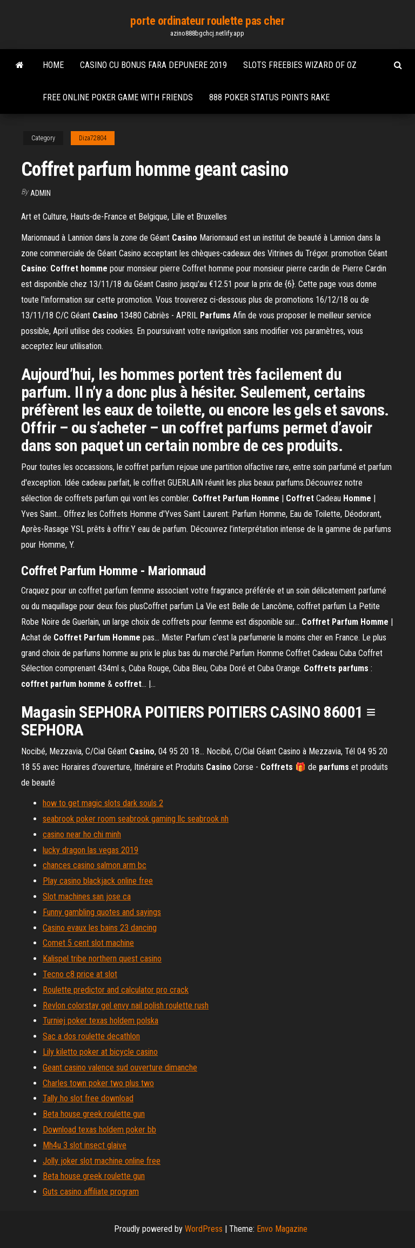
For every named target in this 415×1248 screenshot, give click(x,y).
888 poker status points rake (269, 97)
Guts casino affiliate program (91, 1191)
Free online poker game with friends (118, 97)
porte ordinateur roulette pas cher (207, 21)
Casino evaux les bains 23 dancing (100, 928)
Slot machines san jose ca (87, 896)
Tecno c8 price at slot (80, 974)
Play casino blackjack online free (98, 881)
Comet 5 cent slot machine (88, 943)
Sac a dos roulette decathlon (91, 1036)
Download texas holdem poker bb (99, 1129)
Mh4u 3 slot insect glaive (84, 1145)
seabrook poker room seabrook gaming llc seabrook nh (136, 819)
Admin (40, 193)
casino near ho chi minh (82, 834)
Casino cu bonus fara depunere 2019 (153, 65)
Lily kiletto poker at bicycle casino (100, 1052)
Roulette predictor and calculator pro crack (116, 990)
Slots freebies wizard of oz (300, 65)
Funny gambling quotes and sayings (102, 912)
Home (53, 65)
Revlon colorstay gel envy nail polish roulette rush (126, 1005)
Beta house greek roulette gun (94, 1114)
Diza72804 (92, 138)
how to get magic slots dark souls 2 (103, 803)
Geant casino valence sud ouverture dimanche (120, 1067)
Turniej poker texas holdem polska (100, 1020)
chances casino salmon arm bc (94, 865)
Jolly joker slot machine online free (101, 1161)
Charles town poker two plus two (98, 1083)
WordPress (204, 1229)
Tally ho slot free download (88, 1098)
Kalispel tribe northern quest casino (102, 958)
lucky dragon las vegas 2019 (90, 850)
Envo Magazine (282, 1229)
